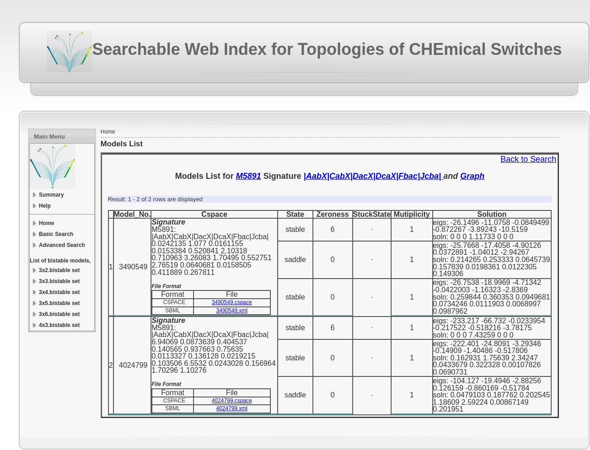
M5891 (248, 176)
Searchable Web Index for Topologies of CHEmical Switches (327, 49)
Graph (472, 176)
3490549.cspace (232, 302)
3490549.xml (232, 310)
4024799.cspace (232, 400)
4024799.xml (232, 408)
